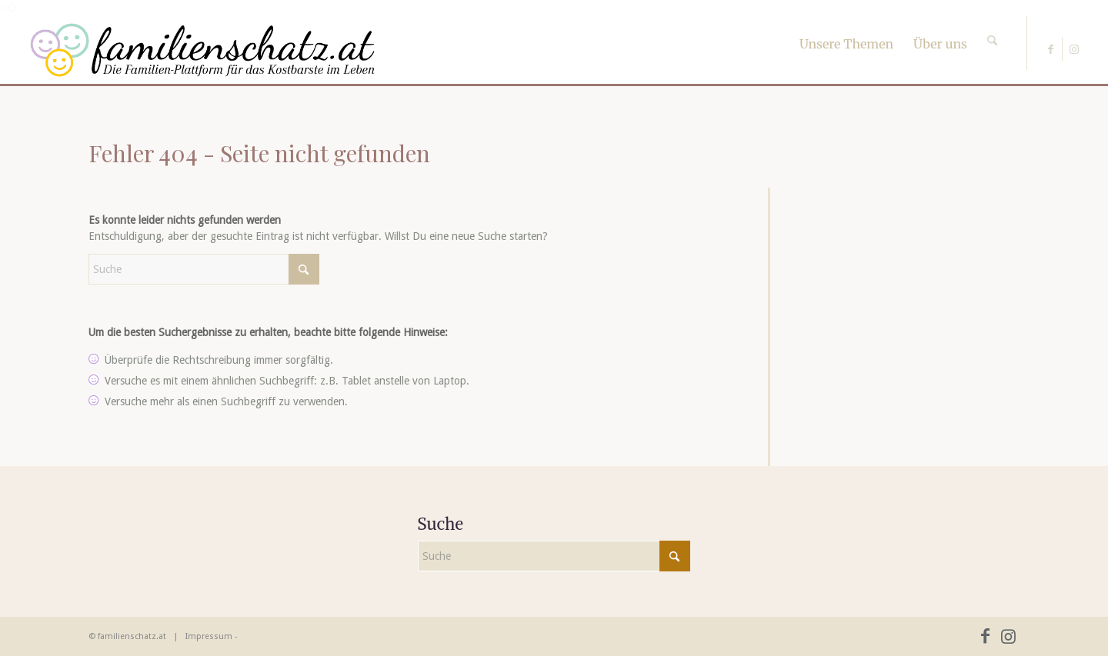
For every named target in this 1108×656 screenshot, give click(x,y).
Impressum (208, 636)
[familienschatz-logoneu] (202, 50)
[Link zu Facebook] (1051, 49)
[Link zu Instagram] (1074, 49)
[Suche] (992, 27)
